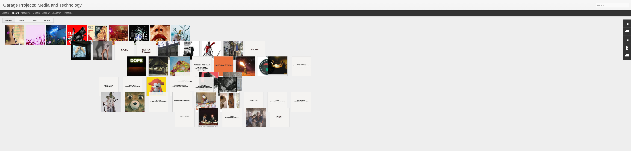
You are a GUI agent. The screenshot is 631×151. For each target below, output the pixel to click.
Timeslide (68, 13)
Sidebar (46, 13)
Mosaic (36, 13)
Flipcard (15, 13)
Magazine (26, 13)
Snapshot (56, 13)
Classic (5, 13)
